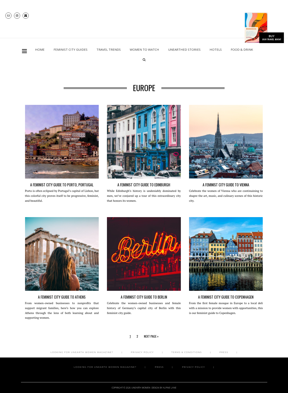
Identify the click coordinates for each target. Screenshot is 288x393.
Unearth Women (144, 25)
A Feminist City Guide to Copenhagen (226, 304)
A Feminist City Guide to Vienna (226, 191)
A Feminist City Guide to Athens (62, 304)
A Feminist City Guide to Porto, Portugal (62, 191)
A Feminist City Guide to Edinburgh (143, 191)
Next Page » (151, 343)
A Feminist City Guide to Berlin (144, 304)
